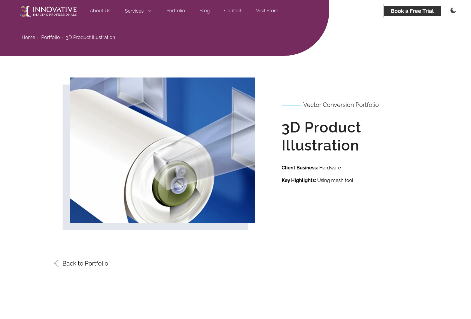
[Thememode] (452, 11)
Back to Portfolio (80, 263)
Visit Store (267, 11)
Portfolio (175, 11)
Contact (233, 11)
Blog (204, 11)
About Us (100, 11)
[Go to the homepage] (48, 11)
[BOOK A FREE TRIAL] (412, 11)
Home (28, 37)
